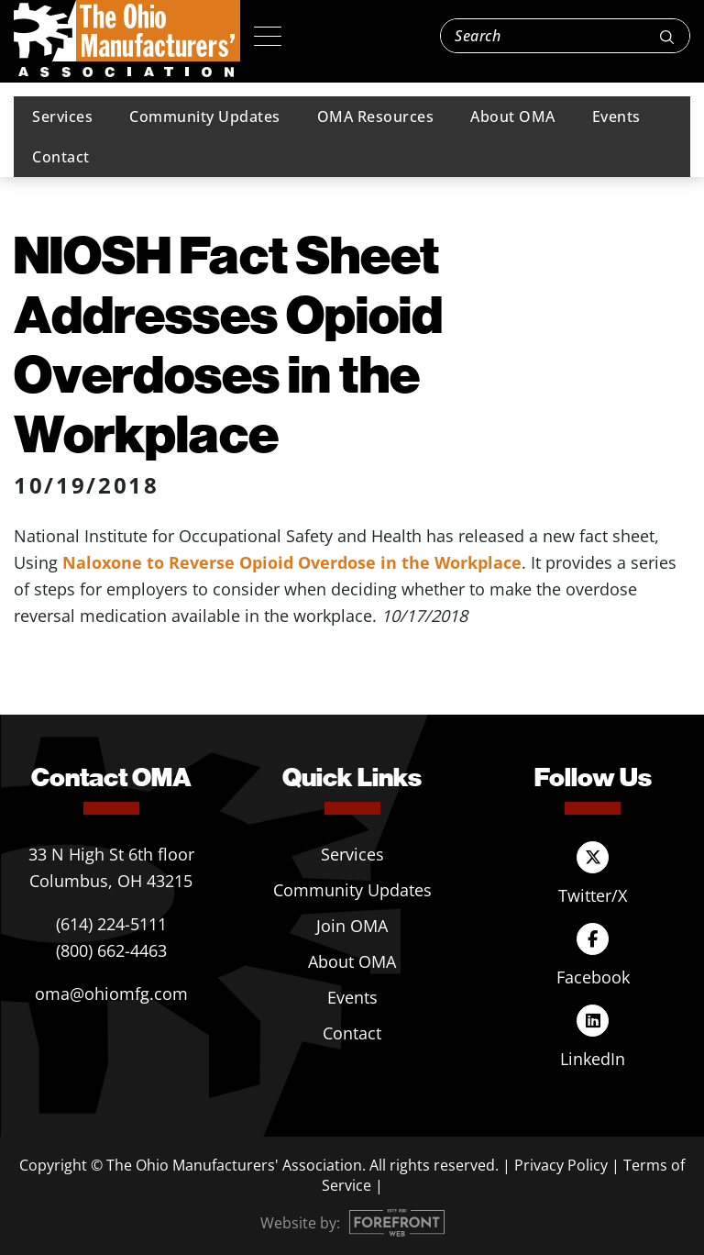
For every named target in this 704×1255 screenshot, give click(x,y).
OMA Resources (375, 116)
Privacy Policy (561, 1165)
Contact (61, 157)
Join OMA (352, 926)
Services (62, 116)
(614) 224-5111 (111, 924)
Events (616, 116)
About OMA (513, 116)
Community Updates (204, 116)
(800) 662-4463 (111, 950)
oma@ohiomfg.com (111, 994)
